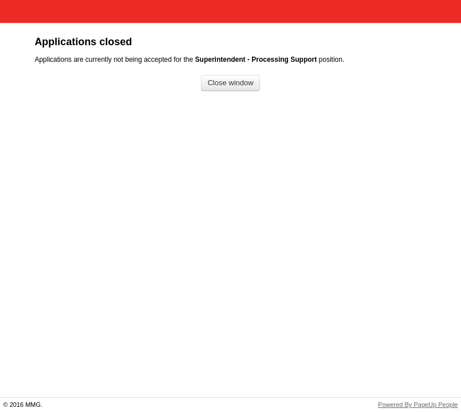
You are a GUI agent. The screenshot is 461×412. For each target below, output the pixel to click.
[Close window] (230, 83)
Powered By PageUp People (418, 404)
